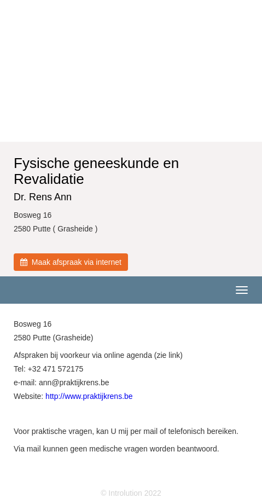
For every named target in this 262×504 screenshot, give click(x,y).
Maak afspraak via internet (70, 262)
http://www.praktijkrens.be (89, 396)
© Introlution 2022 (131, 493)
